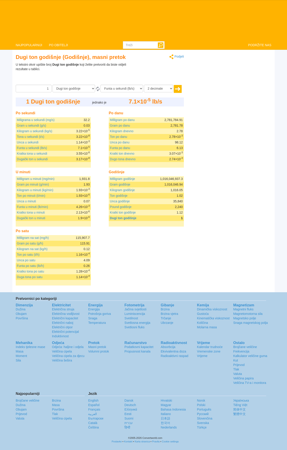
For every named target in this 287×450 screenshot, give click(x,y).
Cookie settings (170, 441)
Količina (202, 323)
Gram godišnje (120, 184)
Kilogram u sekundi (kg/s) (34, 131)
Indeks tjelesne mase (30, 347)
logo (143, 20)
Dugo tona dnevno (122, 159)
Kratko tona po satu (30, 271)
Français (94, 409)
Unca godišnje (120, 201)
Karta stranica (142, 441)
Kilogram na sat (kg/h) (32, 249)
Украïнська (241, 400)
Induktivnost (60, 336)
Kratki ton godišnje (123, 212)
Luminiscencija (134, 314)
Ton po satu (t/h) (28, 254)
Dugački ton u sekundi (32, 159)
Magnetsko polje (244, 318)
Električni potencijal (65, 331)
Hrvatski (166, 400)
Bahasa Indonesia (173, 409)
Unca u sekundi (28, 142)
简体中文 (239, 409)
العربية (92, 414)
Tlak (236, 369)
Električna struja (63, 309)
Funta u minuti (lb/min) (32, 207)
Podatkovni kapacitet (138, 347)
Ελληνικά (130, 409)
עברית (128, 423)
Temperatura (97, 323)
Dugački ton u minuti (31, 218)
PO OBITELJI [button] (58, 45)
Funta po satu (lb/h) (30, 266)
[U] (121, 88)
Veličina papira (243, 378)
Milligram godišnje (122, 179)
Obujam (21, 314)
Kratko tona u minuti (31, 212)
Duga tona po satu (29, 277)
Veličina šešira (62, 360)
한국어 (165, 423)
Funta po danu (120, 148)
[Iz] (73, 88)
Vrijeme (202, 356)
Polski (201, 405)
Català (92, 423)
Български (95, 418)
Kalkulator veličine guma (250, 356)
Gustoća (203, 314)
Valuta (237, 374)
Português (204, 409)
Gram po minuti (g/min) (33, 184)
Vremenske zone (208, 351)
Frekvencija (241, 351)
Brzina (165, 309)
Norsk (201, 400)
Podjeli (176, 56)
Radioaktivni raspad (174, 356)
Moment (21, 356)
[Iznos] (34, 88)
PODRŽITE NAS (259, 45)
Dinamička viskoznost (212, 309)
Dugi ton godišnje (123, 218)
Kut (235, 360)
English (93, 400)
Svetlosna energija (137, 323)
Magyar (166, 405)
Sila (18, 360)
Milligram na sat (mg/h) (33, 238)
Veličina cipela (62, 351)
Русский (203, 414)
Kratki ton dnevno (122, 153)
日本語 (165, 418)
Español (94, 405)
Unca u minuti (26, 201)
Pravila (156, 441)
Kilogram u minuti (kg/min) (35, 190)
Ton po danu (118, 136)
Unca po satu (26, 260)
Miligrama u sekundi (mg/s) (35, 120)
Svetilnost (131, 318)
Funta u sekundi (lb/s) (32, 148)
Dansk (128, 400)
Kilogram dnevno (121, 131)
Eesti (127, 414)
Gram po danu (120, 125)
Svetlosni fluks (134, 327)
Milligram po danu (122, 120)
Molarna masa (207, 327)
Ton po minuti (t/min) (31, 195)
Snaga (92, 318)
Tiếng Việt (240, 405)
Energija (94, 309)
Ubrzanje (167, 323)
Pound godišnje (121, 207)
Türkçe (202, 427)
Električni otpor (62, 327)
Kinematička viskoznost (213, 318)
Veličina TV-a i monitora (249, 383)
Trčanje (166, 318)
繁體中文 (239, 414)
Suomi (128, 418)
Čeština (93, 427)
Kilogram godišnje (122, 190)
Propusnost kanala (137, 351)
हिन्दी (127, 427)
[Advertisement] (156, 73)
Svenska (203, 423)
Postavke (117, 441)
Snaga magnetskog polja (250, 323)
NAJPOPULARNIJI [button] (29, 45)
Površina (22, 318)
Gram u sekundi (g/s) (31, 125)
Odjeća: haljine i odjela (68, 347)
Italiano (166, 414)
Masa (19, 351)
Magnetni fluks (243, 309)
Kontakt (128, 441)
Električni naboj (62, 323)
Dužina (21, 309)
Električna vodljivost (66, 314)
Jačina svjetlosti (135, 309)
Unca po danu (119, 142)
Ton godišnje (119, 195)
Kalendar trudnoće (209, 347)
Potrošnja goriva (99, 314)
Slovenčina (204, 418)
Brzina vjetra (169, 314)
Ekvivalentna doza (173, 351)
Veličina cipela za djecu (68, 356)
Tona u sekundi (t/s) (30, 136)
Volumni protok (98, 351)
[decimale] (158, 88)
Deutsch (130, 405)
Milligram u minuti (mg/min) (35, 179)
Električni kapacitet (65, 318)
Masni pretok (97, 347)
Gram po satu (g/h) (30, 243)
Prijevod (239, 365)
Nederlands (169, 427)
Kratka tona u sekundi (32, 153)
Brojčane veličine (245, 347)
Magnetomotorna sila (248, 314)
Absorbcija (168, 347)
